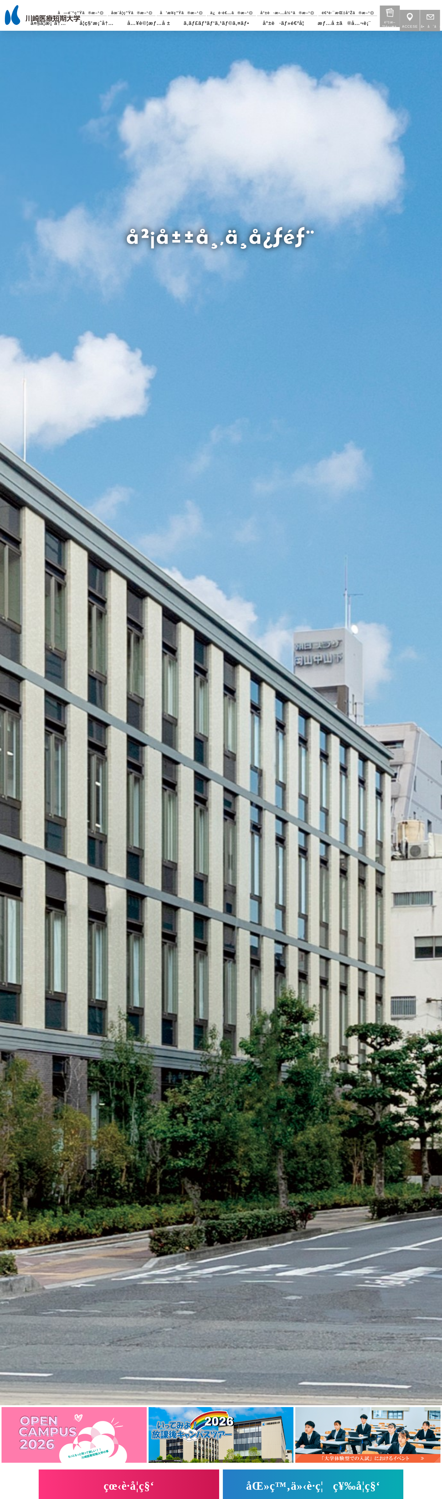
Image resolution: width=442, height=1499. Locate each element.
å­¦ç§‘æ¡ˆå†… (96, 23)
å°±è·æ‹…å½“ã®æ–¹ (285, 12)
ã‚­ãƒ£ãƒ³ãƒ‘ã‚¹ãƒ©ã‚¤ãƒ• (216, 23)
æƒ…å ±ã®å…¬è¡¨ (344, 23)
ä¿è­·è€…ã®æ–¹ (229, 12)
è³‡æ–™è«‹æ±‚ (390, 14)
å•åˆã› (430, 18)
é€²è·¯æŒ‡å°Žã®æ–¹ (346, 12)
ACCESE (410, 18)
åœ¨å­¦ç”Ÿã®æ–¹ (129, 12)
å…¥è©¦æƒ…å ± (148, 23)
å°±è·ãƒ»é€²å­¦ (283, 23)
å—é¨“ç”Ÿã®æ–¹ (78, 12)
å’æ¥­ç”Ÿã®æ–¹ (179, 12)
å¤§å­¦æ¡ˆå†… (48, 23)
